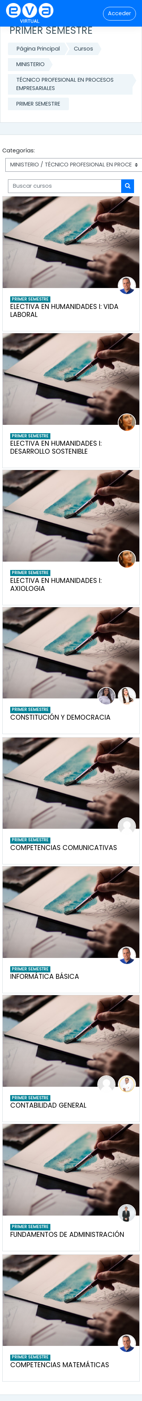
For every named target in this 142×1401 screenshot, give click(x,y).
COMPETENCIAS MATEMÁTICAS (59, 1364)
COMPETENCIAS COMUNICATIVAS (63, 847)
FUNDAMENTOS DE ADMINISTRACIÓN (67, 1234)
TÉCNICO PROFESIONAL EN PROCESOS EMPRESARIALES (65, 84)
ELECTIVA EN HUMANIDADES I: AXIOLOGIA (55, 584)
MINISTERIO (30, 64)
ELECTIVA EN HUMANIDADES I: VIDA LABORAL (64, 310)
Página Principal (38, 48)
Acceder (119, 13)
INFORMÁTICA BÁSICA (44, 976)
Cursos (83, 48)
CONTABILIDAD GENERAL (48, 1105)
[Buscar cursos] (65, 186)
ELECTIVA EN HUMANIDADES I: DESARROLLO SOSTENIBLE (55, 447)
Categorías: (18, 150)
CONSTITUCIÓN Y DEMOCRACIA (60, 717)
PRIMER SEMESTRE (38, 104)
